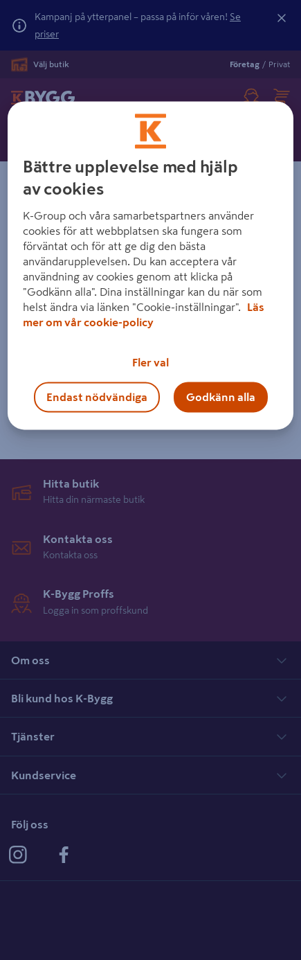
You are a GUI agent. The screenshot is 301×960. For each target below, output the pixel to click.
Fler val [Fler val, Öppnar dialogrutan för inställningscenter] (150, 362)
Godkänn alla (220, 396)
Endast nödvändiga (96, 396)
